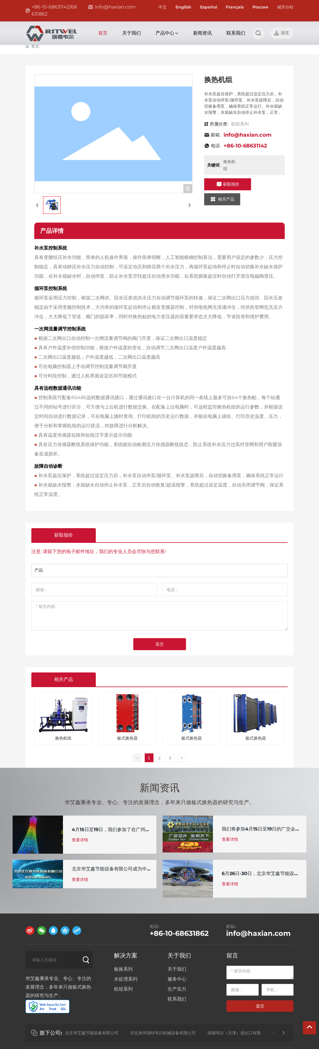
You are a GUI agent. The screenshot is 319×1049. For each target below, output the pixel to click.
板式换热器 (127, 738)
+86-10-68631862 (179, 933)
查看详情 (80, 840)
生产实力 (177, 989)
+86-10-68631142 (245, 146)
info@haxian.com (115, 7)
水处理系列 (125, 979)
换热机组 (63, 738)
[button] (284, 1032)
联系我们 (177, 999)
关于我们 (179, 955)
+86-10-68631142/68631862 (54, 10)
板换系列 (123, 969)
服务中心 (177, 979)
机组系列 (240, 124)
